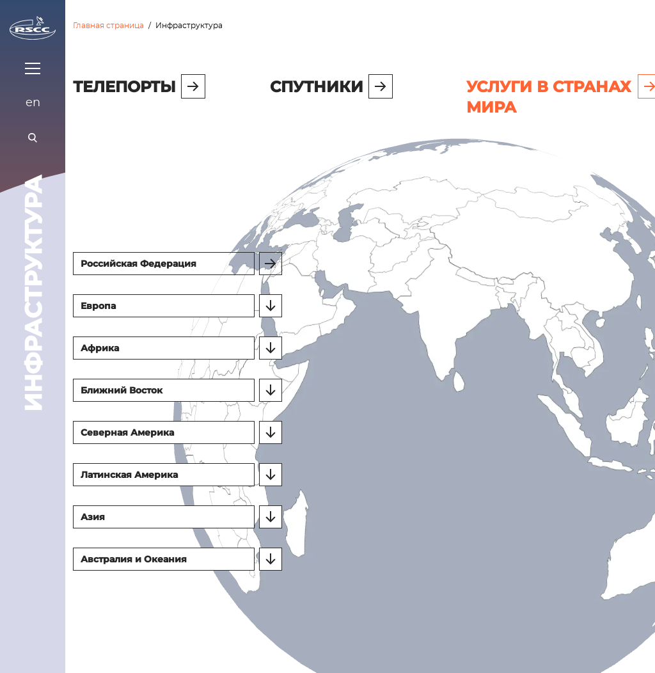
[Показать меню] (32, 68)
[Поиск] (32, 137)
